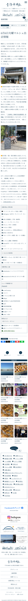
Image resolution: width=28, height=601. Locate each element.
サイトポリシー (10, 592)
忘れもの (17, 490)
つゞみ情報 (7, 461)
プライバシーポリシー (10, 594)
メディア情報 (18, 461)
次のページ (20, 355)
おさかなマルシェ (9, 487)
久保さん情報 (8, 490)
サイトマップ (18, 592)
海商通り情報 (8, 459)
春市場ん (20, 481)
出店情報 (23, 25)
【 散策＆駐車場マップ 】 (9, 202)
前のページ (7, 355)
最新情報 (14, 573)
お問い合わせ (20, 594)
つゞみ (23, 8)
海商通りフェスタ (9, 481)
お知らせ (15, 464)
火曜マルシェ (16, 8)
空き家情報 (7, 476)
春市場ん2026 (8, 484)
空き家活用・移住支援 (18, 11)
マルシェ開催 (5, 27)
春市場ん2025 (19, 484)
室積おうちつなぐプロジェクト (13, 473)
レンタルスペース (16, 478)
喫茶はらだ (7, 11)
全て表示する (8, 456)
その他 (14, 493)
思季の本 (6, 493)
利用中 (6, 478)
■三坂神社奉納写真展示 (8, 331)
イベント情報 (19, 459)
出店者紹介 (18, 467)
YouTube (7, 496)
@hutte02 (4, 286)
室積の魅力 (7, 470)
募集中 (16, 476)
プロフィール (7, 8)
